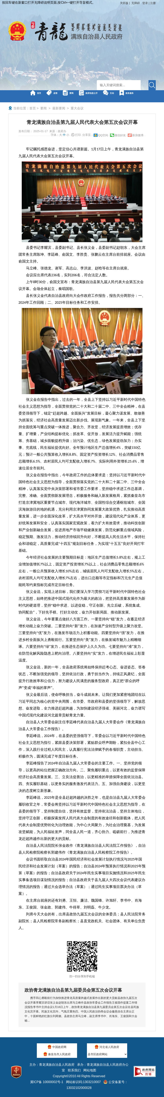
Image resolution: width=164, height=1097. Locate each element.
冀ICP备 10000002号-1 (46, 1082)
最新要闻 (58, 108)
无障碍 (135, 3)
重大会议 (77, 108)
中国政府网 (57, 1047)
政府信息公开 (106, 96)
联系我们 (74, 1070)
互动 (139, 96)
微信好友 (120, 135)
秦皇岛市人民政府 (57, 1054)
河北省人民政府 (107, 1047)
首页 (24, 96)
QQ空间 (103, 135)
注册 (153, 3)
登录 (145, 3)
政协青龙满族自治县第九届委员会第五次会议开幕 (73, 990)
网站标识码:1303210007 (83, 1082)
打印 (78, 134)
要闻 (74, 96)
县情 (49, 96)
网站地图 (89, 1070)
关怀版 (124, 3)
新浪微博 (137, 135)
